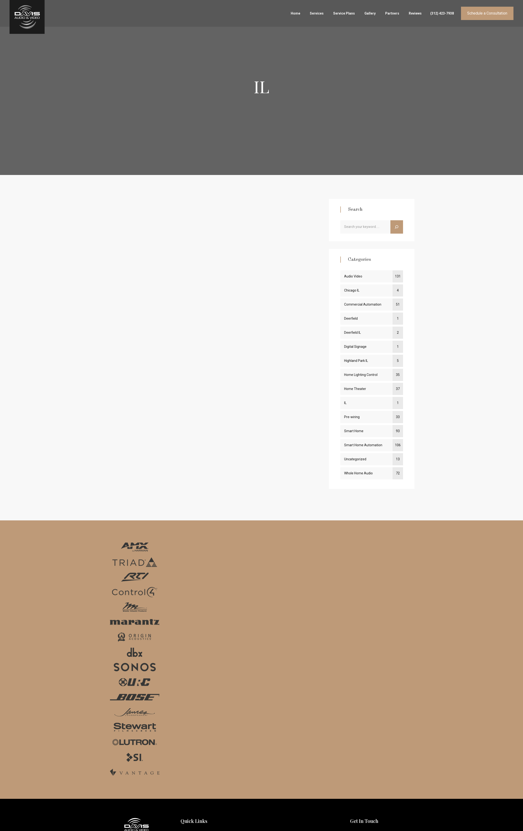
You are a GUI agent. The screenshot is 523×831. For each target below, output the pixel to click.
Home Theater (355, 389)
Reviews (415, 13)
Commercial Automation (362, 304)
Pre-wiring (352, 417)
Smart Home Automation (363, 445)
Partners (392, 13)
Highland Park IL (356, 361)
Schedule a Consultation (487, 13)
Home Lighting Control (361, 375)
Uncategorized (355, 459)
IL (345, 403)
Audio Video (353, 276)
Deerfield (351, 318)
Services (317, 13)
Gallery (370, 13)
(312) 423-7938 (442, 13)
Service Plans (344, 13)
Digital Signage (355, 347)
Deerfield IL (352, 332)
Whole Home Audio (358, 473)
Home (295, 13)
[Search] (396, 227)
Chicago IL (351, 290)
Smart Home (353, 431)
